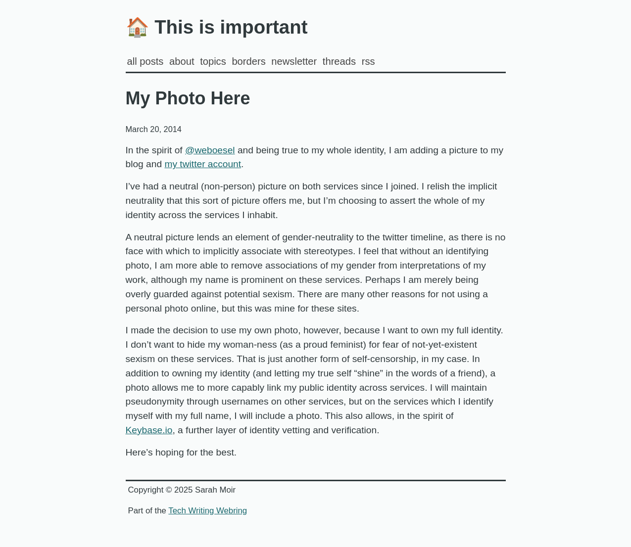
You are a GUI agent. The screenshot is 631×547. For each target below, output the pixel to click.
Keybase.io (149, 430)
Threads (339, 61)
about (181, 61)
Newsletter (294, 61)
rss (368, 61)
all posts (145, 61)
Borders (248, 61)
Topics (213, 61)
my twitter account (202, 164)
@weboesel (210, 150)
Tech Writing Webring (207, 510)
